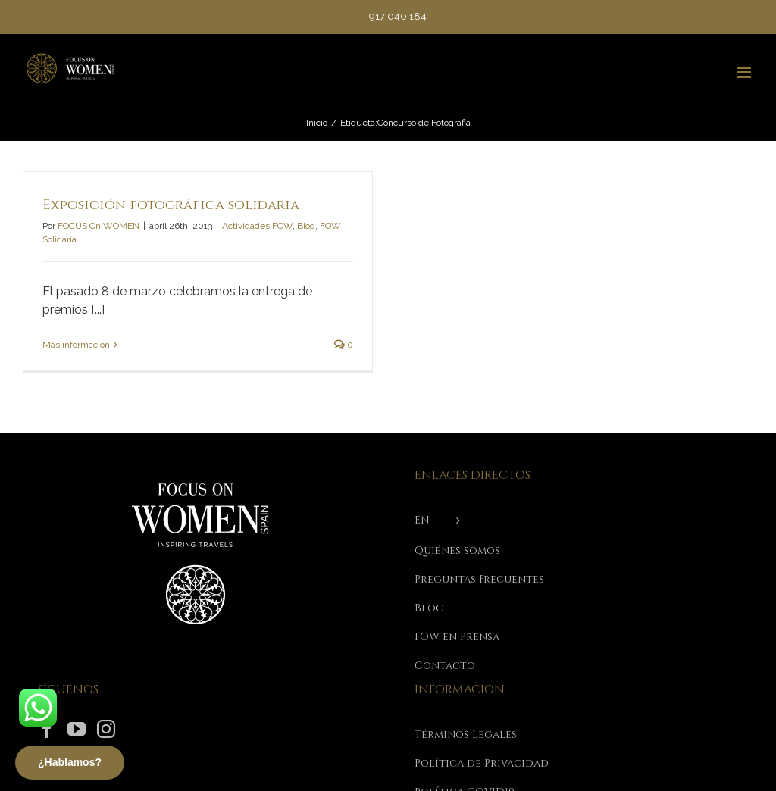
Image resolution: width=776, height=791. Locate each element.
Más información (76, 344)
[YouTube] (76, 729)
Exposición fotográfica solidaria (170, 204)
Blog (306, 225)
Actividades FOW (257, 225)
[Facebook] (47, 729)
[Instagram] (106, 729)
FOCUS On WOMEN (98, 225)
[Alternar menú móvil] (745, 72)
